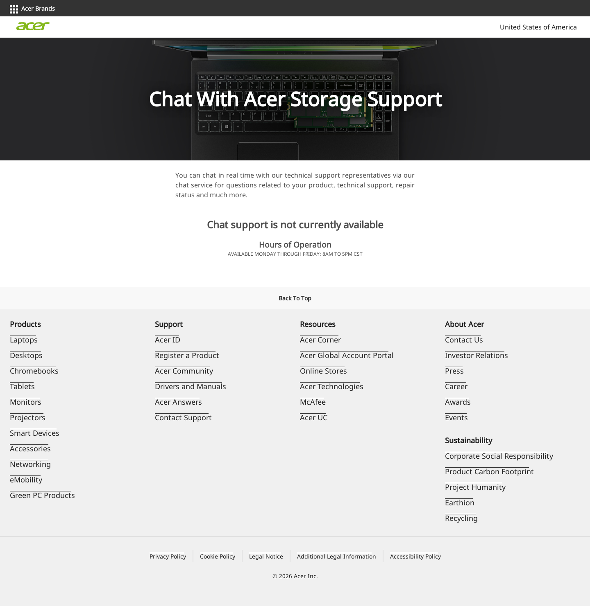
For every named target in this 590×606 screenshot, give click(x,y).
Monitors (25, 402)
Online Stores (323, 371)
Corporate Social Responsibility (499, 456)
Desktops (26, 355)
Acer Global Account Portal (347, 355)
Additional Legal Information (336, 556)
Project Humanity (475, 487)
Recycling (461, 518)
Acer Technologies (331, 386)
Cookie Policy (217, 556)
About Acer (464, 324)
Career (456, 386)
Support (169, 324)
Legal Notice (266, 556)
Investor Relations (476, 355)
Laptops (24, 340)
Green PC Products (42, 495)
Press (454, 371)
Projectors (27, 417)
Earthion (459, 502)
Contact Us (464, 340)
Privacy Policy (168, 556)
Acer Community (184, 371)
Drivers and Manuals (190, 386)
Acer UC (313, 417)
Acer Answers (178, 402)
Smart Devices (34, 433)
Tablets (22, 386)
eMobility (26, 479)
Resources (318, 324)
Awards (458, 402)
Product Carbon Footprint (489, 471)
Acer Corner (320, 340)
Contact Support (183, 417)
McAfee (313, 402)
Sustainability (468, 440)
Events (456, 417)
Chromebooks (34, 371)
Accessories (30, 448)
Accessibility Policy (415, 556)
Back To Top (295, 298)
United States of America (537, 27)
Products (25, 324)
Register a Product (187, 355)
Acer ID (167, 340)
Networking (30, 464)
